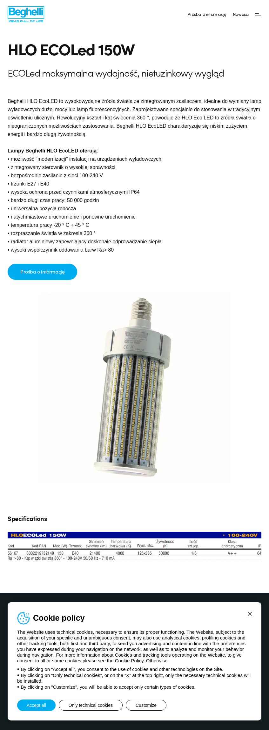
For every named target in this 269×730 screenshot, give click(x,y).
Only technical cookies (91, 705)
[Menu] (258, 14)
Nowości (241, 14)
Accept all (36, 705)
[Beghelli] (26, 14)
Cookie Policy (129, 660)
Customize (146, 705)
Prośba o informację (206, 14)
